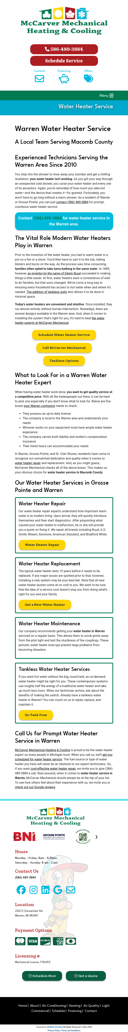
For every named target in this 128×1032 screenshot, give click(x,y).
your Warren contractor (39, 406)
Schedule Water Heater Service (64, 335)
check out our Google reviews (35, 787)
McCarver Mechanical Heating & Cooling (42, 750)
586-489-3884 (64, 49)
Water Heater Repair (42, 545)
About (34, 1005)
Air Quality (91, 1005)
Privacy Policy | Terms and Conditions (64, 1030)
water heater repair (28, 463)
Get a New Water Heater (45, 604)
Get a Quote (86, 976)
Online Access (55, 1027)
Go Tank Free (36, 715)
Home (22, 1005)
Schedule (58, 1011)
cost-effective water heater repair (53, 768)
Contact (91, 1011)
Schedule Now (42, 976)
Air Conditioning (54, 1005)
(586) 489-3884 (47, 218)
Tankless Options (64, 360)
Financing (75, 1011)
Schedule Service (64, 61)
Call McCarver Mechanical (64, 348)
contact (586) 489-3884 (72, 202)
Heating (74, 1005)
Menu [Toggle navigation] (107, 95)
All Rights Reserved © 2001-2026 (77, 1027)
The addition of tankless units (47, 292)
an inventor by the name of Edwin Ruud (54, 273)
